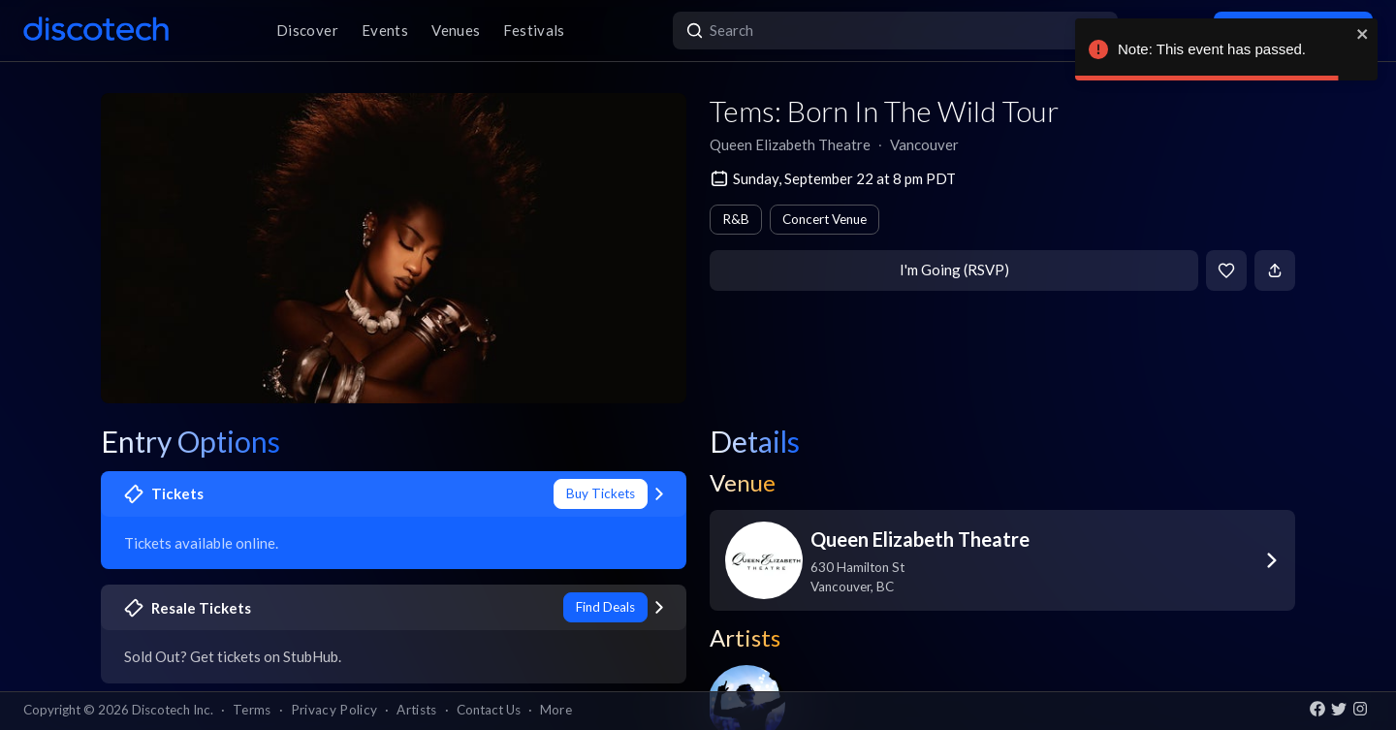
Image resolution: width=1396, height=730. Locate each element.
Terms (252, 709)
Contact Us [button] (489, 709)
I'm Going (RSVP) (954, 269)
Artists (416, 709)
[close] (1363, 34)
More (556, 709)
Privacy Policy (334, 709)
